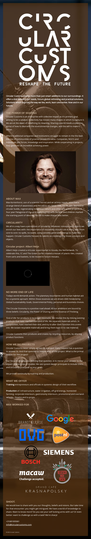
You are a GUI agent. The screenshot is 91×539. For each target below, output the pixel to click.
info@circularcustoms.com (19, 524)
